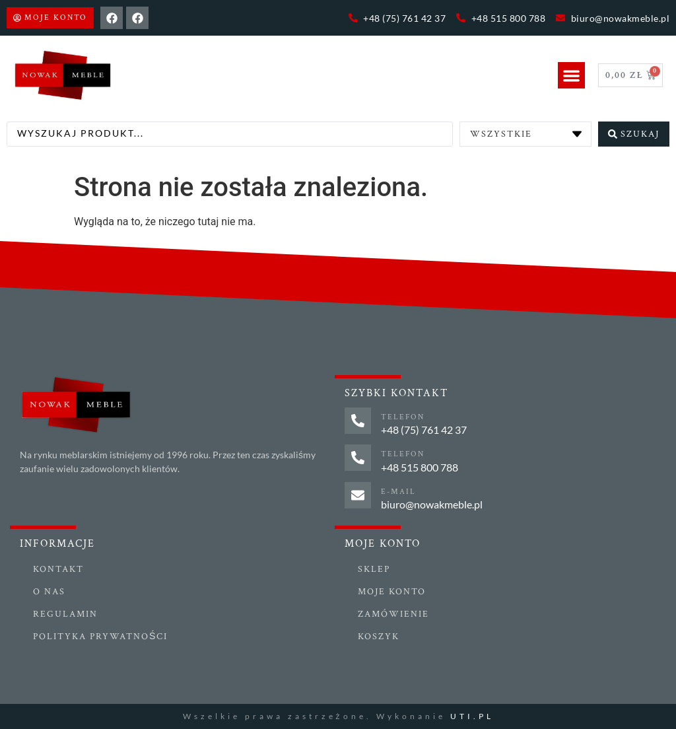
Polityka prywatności (100, 636)
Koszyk (378, 636)
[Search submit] (633, 134)
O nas (49, 592)
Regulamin (65, 614)
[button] (571, 75)
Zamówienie (393, 614)
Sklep (374, 569)
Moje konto (392, 592)
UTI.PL (472, 716)
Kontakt (58, 569)
